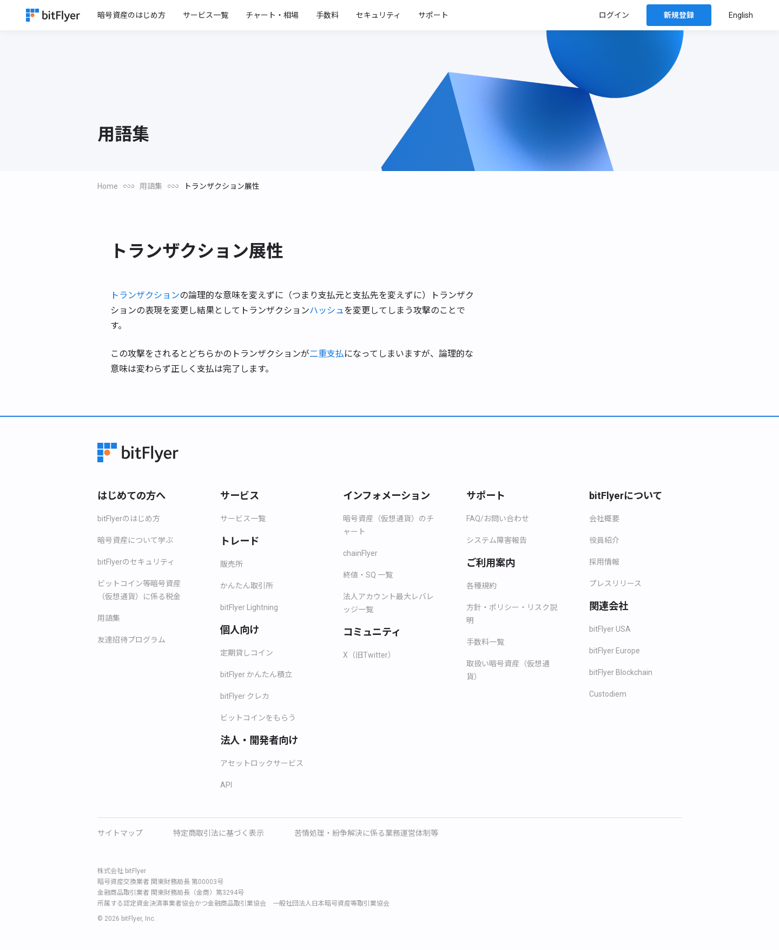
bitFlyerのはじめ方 (130, 518)
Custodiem (609, 694)
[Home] (53, 15)
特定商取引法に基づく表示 (218, 833)
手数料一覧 (485, 642)
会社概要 (604, 518)
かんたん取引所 (246, 585)
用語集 (152, 186)
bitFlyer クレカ (246, 696)
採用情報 (604, 561)
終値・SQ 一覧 (367, 574)
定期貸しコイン (246, 652)
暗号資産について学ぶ (135, 540)
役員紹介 (604, 540)
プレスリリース (615, 583)
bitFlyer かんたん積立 (257, 674)
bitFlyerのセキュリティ (137, 561)
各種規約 (481, 585)
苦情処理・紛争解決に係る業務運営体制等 (366, 833)
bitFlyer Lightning (253, 607)
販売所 (231, 564)
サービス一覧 (243, 518)
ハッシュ (326, 310)
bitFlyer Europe (617, 650)
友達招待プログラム (131, 639)
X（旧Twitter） (370, 655)
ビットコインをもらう (258, 717)
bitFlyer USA (611, 629)
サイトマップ (120, 833)
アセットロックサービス (261, 763)
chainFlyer (362, 553)
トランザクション (145, 295)
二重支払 (326, 354)
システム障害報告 (496, 540)
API (226, 784)
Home (108, 186)
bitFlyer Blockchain (624, 672)
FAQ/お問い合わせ (497, 518)
